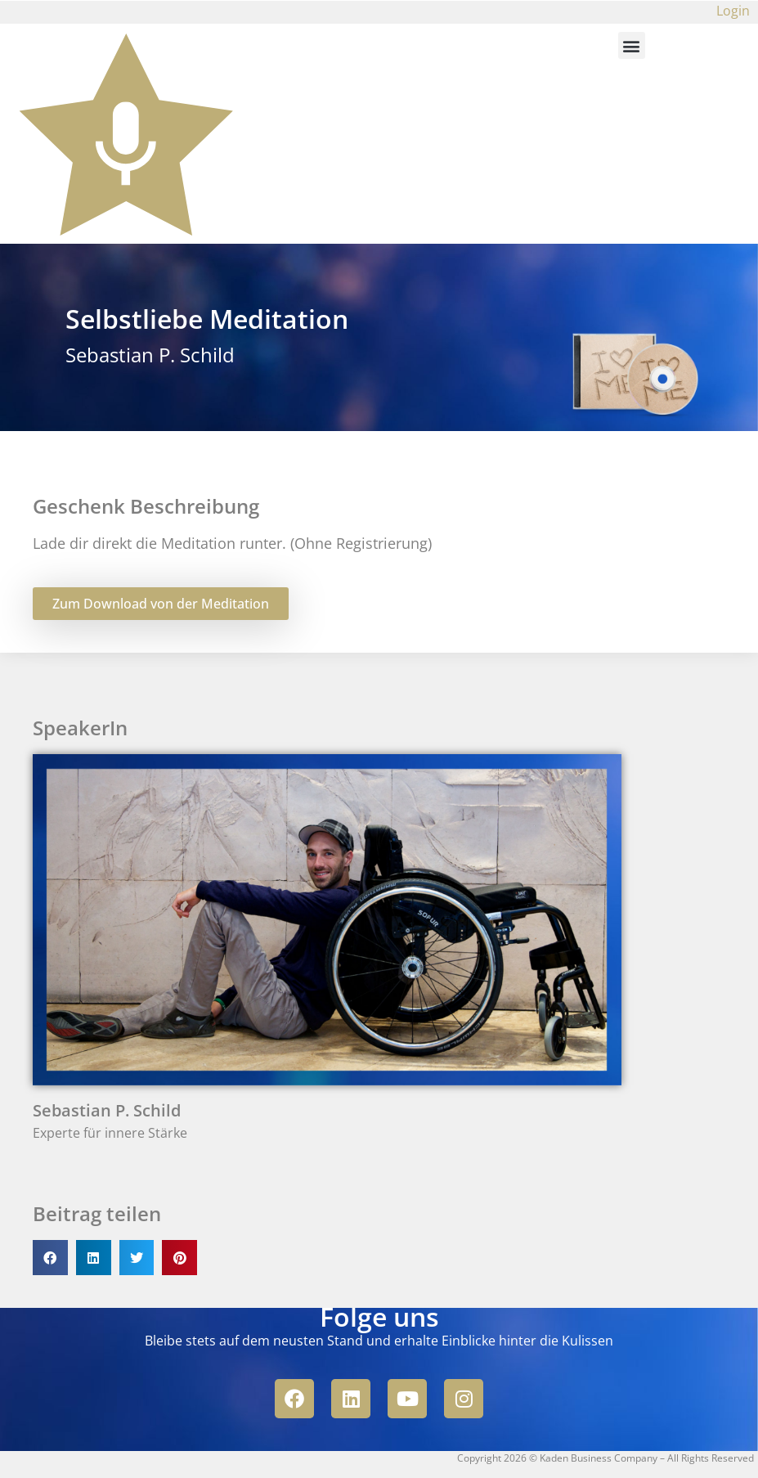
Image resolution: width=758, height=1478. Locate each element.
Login (733, 11)
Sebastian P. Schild (107, 1110)
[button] (631, 45)
